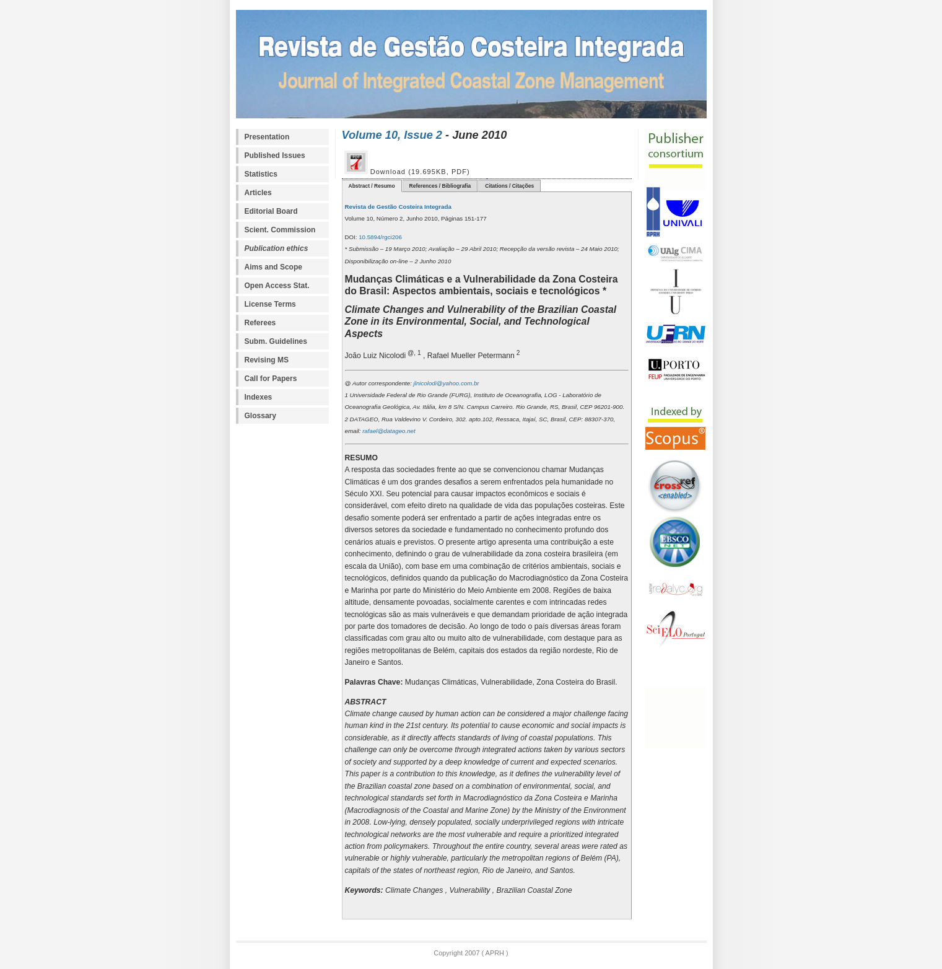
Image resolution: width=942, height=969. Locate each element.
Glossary (260, 415)
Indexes (259, 397)
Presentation (267, 137)
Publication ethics (276, 248)
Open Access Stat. (277, 285)
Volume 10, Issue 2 (392, 134)
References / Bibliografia (440, 186)
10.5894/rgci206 (379, 237)
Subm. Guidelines (276, 341)
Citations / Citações (509, 186)
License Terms (270, 304)
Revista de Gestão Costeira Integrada (398, 206)
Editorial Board (271, 211)
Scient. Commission (280, 230)
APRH (494, 953)
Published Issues (275, 155)
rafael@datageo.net (387, 431)
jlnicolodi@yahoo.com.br (445, 383)
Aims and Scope (273, 267)
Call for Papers (271, 378)
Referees (260, 322)
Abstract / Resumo (372, 186)
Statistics (261, 174)
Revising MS (267, 360)
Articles (258, 192)
